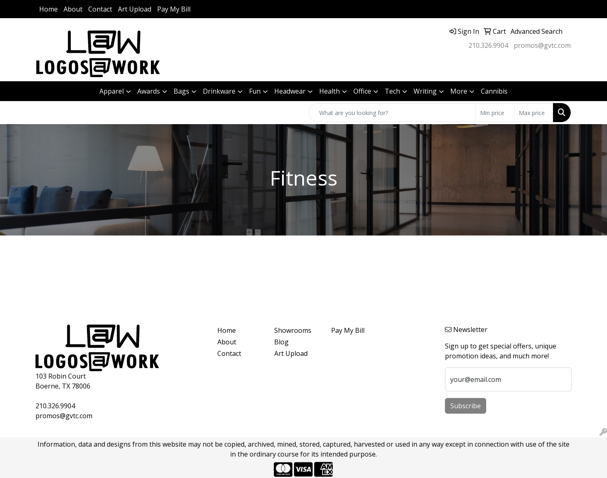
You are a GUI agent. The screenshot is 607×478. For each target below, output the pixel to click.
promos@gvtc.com (542, 45)
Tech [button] (392, 91)
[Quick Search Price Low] (495, 112)
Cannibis (494, 91)
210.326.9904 (488, 45)
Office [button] (362, 91)
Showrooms (292, 330)
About (73, 9)
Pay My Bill (174, 9)
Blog (281, 341)
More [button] (458, 91)
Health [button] (329, 91)
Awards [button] (148, 91)
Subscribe (465, 405)
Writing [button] (425, 91)
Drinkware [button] (219, 91)
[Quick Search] (392, 112)
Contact (100, 9)
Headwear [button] (290, 91)
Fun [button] (255, 91)
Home (48, 9)
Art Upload (134, 9)
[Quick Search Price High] (533, 112)
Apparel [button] (111, 91)
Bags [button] (181, 91)
